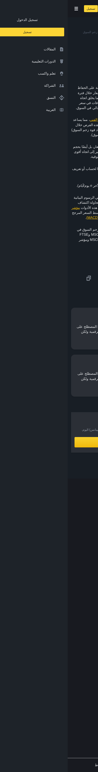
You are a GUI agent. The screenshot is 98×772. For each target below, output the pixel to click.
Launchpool (82, 605)
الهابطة (51, 130)
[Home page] (62, 8)
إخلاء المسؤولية (80, 669)
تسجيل (23, 8)
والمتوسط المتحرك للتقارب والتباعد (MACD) (51, 217)
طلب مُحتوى (82, 678)
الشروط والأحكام (79, 652)
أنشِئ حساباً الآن (49, 442)
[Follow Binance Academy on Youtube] (68, 724)
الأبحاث (86, 614)
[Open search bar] (36, 9)
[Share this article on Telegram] (44, 278)
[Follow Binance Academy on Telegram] (75, 724)
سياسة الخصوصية (78, 661)
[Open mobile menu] (8, 9)
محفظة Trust (81, 622)
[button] (8, 8)
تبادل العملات (81, 580)
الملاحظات (83, 686)
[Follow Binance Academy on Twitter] (82, 724)
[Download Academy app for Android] (51, 705)
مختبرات (85, 597)
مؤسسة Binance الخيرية (73, 588)
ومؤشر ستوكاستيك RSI (56, 213)
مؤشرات (76, 240)
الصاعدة (66, 130)
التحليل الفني (31, 120)
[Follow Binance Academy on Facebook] (89, 724)
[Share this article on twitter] (92, 278)
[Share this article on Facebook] (68, 278)
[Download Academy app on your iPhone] (78, 705)
